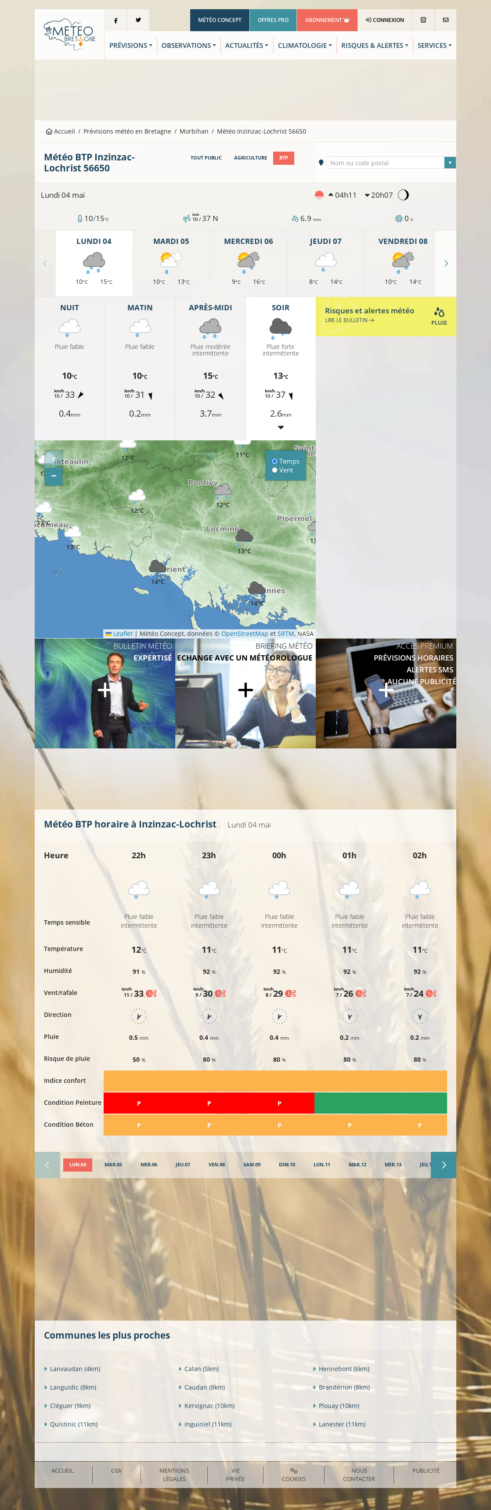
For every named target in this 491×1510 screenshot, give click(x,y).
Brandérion (341, 1387)
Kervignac (206, 1405)
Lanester (339, 1424)
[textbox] (391, 163)
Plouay (336, 1405)
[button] (137, 502)
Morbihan (194, 131)
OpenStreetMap (244, 633)
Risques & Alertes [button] (372, 45)
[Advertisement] (245, 89)
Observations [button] (186, 45)
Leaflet (119, 633)
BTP (283, 158)
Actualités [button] (244, 45)
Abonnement (327, 20)
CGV (116, 1470)
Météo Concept (220, 20)
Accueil (61, 131)
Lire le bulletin (349, 320)
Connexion (385, 20)
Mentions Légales (174, 1474)
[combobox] (391, 162)
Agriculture (250, 158)
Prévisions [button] (128, 45)
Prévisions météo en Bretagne (127, 131)
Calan (198, 1369)
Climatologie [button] (302, 45)
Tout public (206, 158)
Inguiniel (204, 1424)
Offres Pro (273, 20)
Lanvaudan (72, 1369)
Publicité (426, 1470)
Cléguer (67, 1405)
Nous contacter (359, 1474)
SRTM (286, 633)
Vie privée (235, 1474)
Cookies (294, 1475)
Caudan (201, 1387)
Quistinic (70, 1424)
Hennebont (341, 1369)
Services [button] (432, 45)
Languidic (70, 1387)
